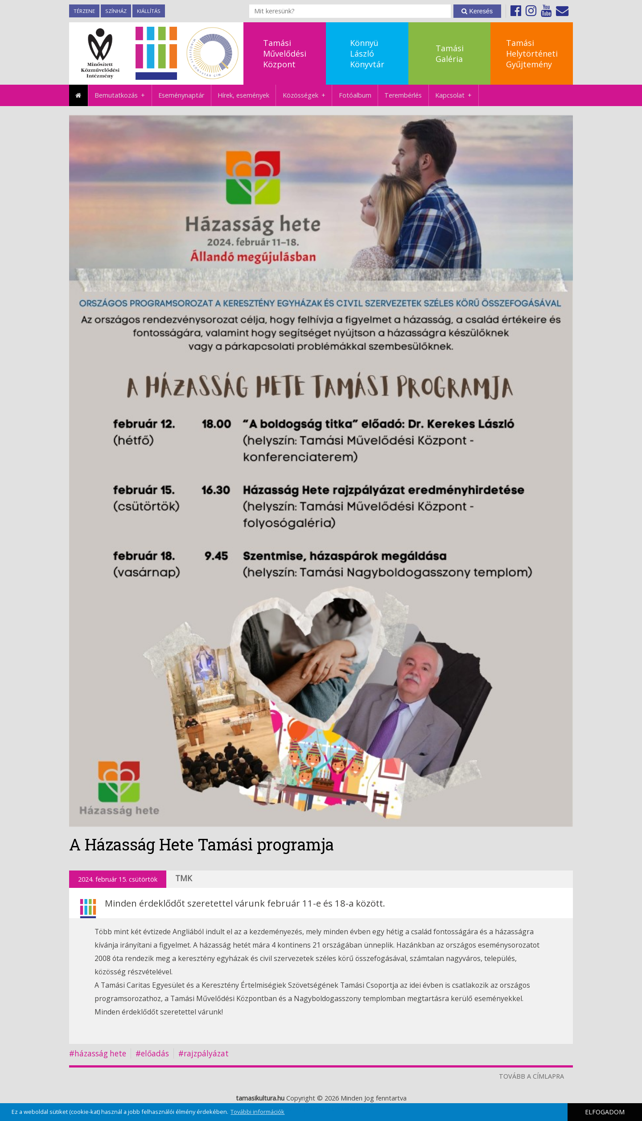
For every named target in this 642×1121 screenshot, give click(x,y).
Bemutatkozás (123, 95)
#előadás (152, 1053)
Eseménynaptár (181, 95)
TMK (183, 878)
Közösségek (307, 95)
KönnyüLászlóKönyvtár (367, 53)
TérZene (84, 11)
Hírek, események (243, 95)
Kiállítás (148, 11)
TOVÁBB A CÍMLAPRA (531, 1076)
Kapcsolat (456, 95)
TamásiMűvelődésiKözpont (284, 53)
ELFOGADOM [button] (605, 1112)
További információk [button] (257, 1112)
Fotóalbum (355, 95)
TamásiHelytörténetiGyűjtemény (532, 53)
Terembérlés (403, 95)
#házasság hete (97, 1053)
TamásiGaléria (450, 53)
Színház (116, 11)
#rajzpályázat (203, 1053)
